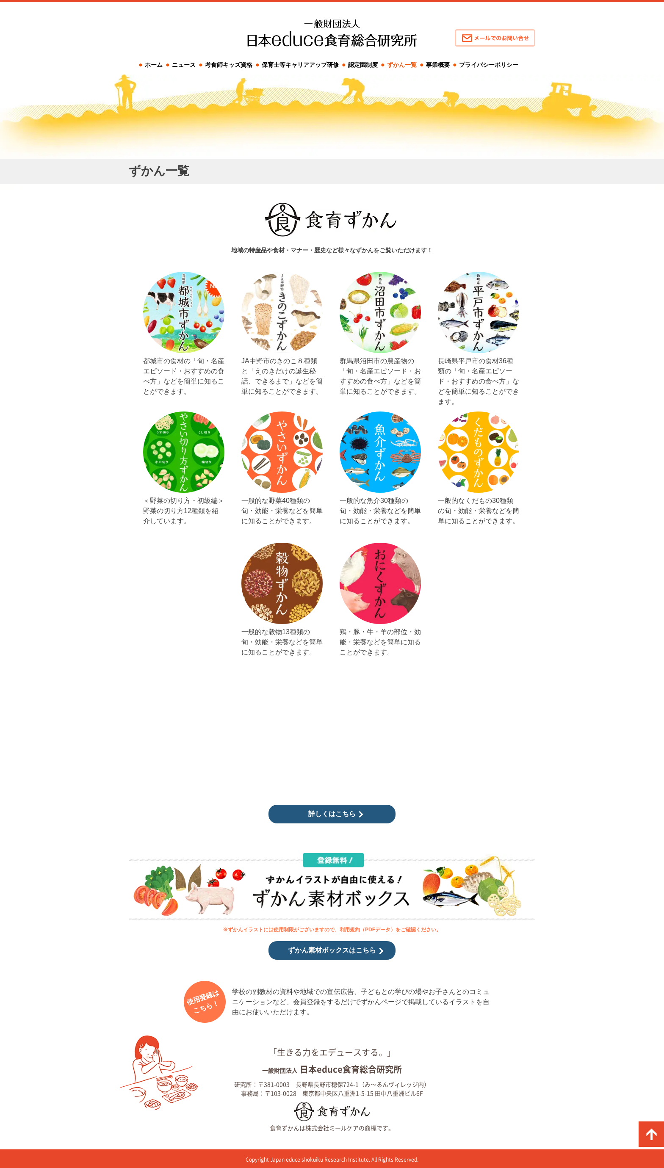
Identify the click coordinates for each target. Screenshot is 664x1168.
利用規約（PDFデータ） (368, 930)
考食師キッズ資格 (228, 64)
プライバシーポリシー (488, 64)
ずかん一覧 (402, 64)
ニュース (184, 64)
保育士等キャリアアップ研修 (300, 64)
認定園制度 (363, 64)
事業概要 (438, 64)
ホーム (154, 64)
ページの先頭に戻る (651, 1134)
